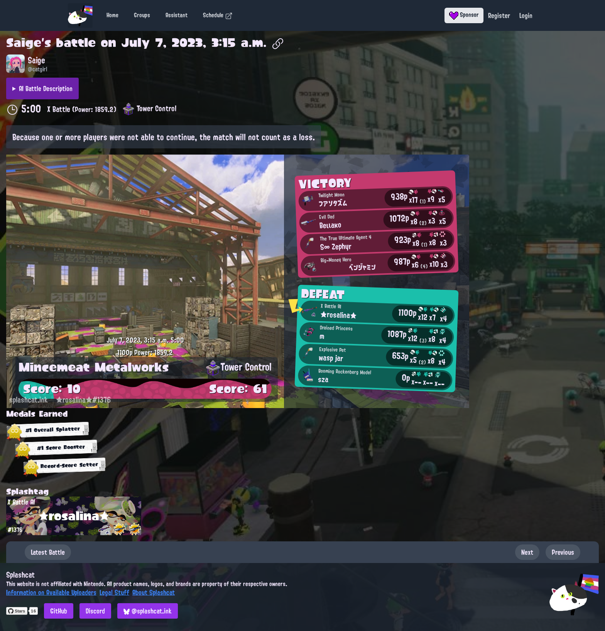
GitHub (58, 611)
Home (112, 15)
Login (525, 15)
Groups (142, 15)
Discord (95, 611)
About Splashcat (153, 592)
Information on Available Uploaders (51, 592)
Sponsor (464, 14)
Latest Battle (48, 552)
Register (499, 15)
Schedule (218, 15)
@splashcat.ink (147, 611)
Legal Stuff (114, 592)
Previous (563, 552)
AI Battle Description (46, 88)
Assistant (177, 15)
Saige (23, 42)
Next (527, 552)
